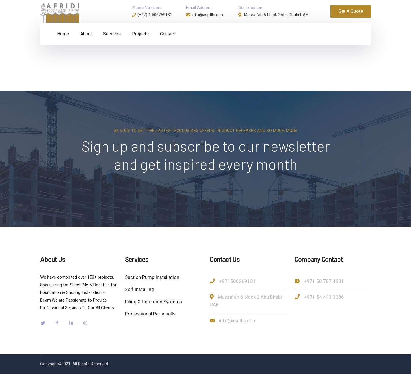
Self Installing (139, 289)
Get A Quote (350, 11)
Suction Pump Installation (152, 277)
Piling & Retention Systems (153, 301)
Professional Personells (150, 314)
